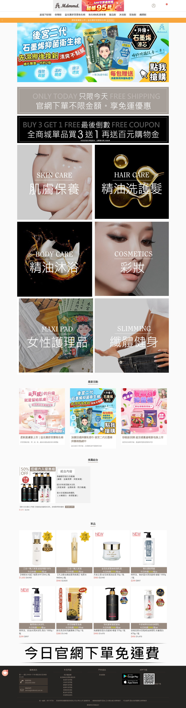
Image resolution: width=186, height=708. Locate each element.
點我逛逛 (110, 20)
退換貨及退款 (67, 690)
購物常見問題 (67, 685)
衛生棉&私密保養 (97, 14)
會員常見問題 (67, 680)
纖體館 (143, 14)
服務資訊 (33, 670)
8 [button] (106, 81)
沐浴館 (122, 14)
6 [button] (98, 81)
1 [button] (79, 81)
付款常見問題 (67, 682)
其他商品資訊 (67, 695)
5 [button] (95, 81)
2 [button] (83, 81)
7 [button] (102, 81)
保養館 (58, 14)
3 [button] (87, 81)
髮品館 (112, 14)
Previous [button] (20, 52)
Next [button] (165, 52)
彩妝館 (132, 14)
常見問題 (68, 670)
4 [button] (91, 81)
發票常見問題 (67, 687)
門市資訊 (102, 670)
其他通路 (102, 675)
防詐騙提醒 (68, 675)
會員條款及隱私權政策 (67, 677)
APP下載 (143, 670)
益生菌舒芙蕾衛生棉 (75, 14)
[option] (93, 52)
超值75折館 (45, 14)
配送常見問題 (67, 692)
